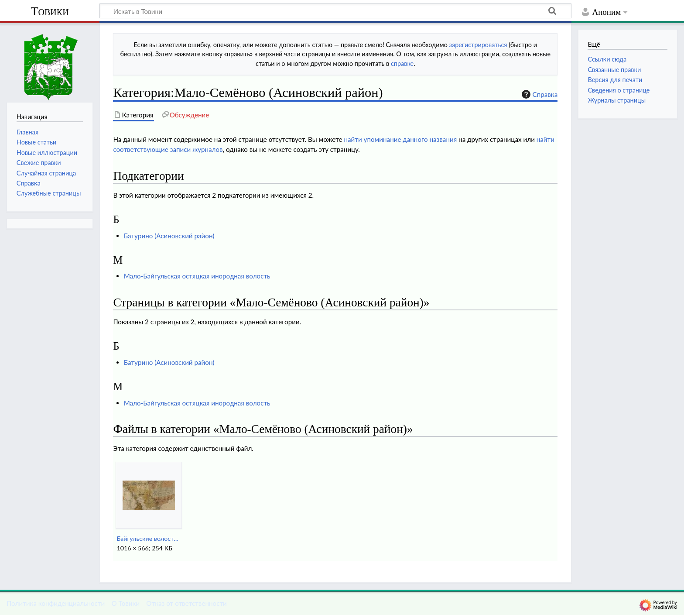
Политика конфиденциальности (56, 603)
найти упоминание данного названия (400, 139)
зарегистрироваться (478, 44)
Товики (49, 11)
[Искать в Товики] (335, 11)
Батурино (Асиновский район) (169, 236)
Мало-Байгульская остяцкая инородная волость (197, 276)
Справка (539, 94)
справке (402, 63)
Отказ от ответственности (186, 603)
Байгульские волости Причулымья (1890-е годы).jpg (148, 538)
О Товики (125, 603)
